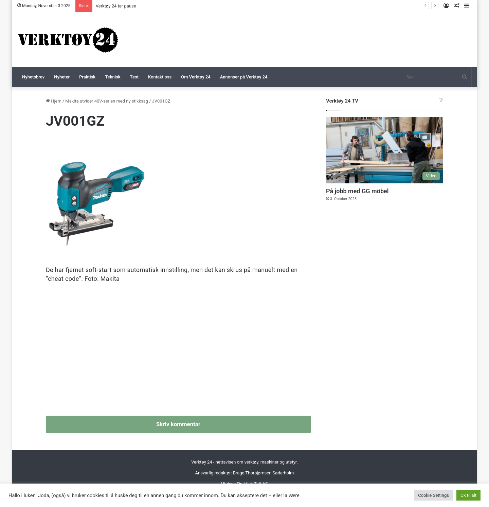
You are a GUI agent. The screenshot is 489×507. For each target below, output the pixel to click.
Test (134, 76)
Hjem (53, 101)
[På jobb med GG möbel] (384, 150)
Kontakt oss (159, 76)
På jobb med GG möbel (357, 191)
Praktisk (87, 76)
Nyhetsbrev (33, 76)
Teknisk (112, 76)
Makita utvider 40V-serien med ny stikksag (106, 101)
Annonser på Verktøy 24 (244, 76)
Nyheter (62, 76)
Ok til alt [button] (468, 495)
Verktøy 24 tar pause (116, 5)
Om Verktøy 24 (195, 76)
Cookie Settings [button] (433, 495)
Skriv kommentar (178, 424)
